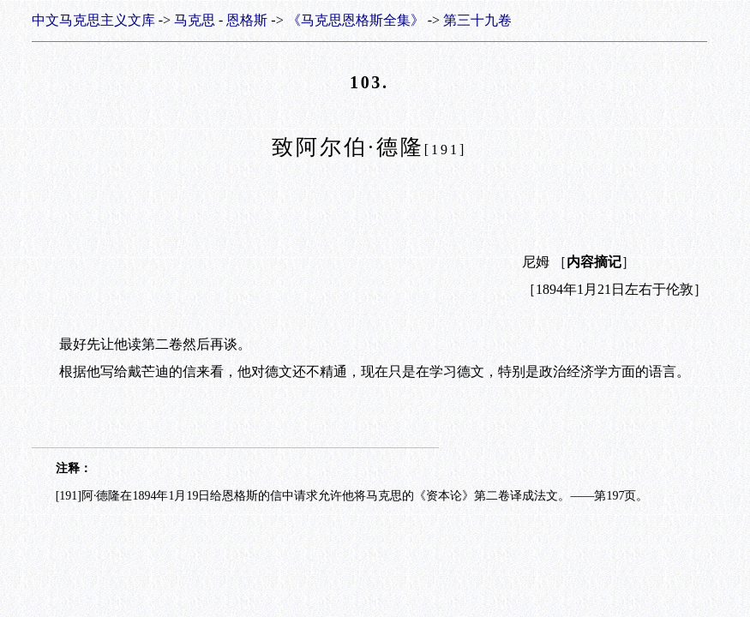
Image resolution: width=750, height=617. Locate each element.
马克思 (194, 20)
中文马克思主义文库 (93, 20)
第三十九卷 (477, 20)
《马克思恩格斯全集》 (355, 20)
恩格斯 (246, 20)
